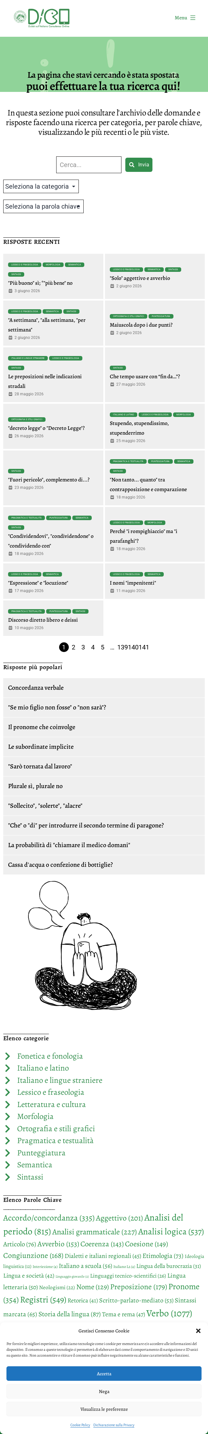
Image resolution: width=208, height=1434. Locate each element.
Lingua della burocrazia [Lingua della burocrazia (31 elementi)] (168, 1266)
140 (133, 647)
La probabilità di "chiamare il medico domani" (69, 845)
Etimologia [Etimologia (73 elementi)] (162, 1255)
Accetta (104, 1373)
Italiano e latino (123, 414)
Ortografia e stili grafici (128, 316)
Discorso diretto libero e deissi (43, 620)
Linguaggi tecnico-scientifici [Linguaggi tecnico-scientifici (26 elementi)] (128, 1276)
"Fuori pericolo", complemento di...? (48, 479)
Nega (104, 1391)
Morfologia (53, 264)
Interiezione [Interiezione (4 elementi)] (45, 1266)
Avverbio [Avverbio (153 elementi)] (58, 1244)
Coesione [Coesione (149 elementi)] (146, 1244)
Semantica (74, 264)
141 (144, 647)
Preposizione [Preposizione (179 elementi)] (138, 1286)
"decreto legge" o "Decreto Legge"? (46, 428)
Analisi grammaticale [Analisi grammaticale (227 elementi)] (94, 1231)
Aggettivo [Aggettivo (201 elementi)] (119, 1218)
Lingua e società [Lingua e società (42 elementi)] (28, 1275)
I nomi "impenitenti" (133, 583)
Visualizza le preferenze (104, 1409)
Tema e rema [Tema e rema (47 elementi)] (123, 1314)
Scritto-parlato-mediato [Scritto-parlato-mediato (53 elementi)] (136, 1300)
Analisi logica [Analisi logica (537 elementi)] (171, 1231)
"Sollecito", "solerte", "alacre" (45, 805)
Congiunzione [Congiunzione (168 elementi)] (33, 1255)
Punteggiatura (161, 316)
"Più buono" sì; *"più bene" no (40, 283)
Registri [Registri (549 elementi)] (43, 1299)
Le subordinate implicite (41, 746)
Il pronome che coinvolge (41, 727)
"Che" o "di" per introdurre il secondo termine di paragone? (86, 825)
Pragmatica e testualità (128, 461)
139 (122, 647)
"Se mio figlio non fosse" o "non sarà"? (57, 707)
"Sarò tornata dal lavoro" (40, 766)
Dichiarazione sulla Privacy (113, 1425)
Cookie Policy (80, 1425)
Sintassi (16, 274)
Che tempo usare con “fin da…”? (145, 376)
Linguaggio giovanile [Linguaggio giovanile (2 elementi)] (72, 1276)
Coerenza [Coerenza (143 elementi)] (102, 1244)
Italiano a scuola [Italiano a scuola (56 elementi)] (85, 1265)
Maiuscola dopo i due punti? (141, 325)
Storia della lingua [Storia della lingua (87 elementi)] (69, 1314)
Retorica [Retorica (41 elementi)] (83, 1300)
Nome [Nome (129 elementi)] (92, 1287)
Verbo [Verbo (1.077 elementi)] (169, 1313)
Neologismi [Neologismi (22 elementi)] (57, 1287)
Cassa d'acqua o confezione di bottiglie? (60, 864)
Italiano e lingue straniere (28, 358)
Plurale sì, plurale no (35, 786)
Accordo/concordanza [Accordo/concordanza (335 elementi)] (49, 1217)
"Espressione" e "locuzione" (38, 583)
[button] (198, 1331)
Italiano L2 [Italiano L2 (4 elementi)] (124, 1266)
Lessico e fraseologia (24, 264)
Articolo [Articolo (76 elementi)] (19, 1244)
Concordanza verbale (36, 687)
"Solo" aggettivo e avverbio (140, 278)
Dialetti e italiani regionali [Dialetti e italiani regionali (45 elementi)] (103, 1255)
